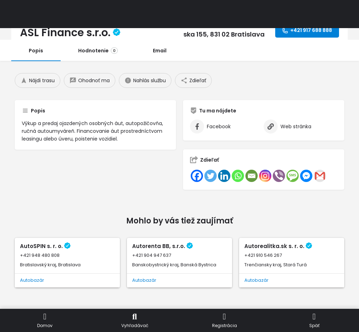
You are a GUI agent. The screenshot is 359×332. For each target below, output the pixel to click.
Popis (36, 50)
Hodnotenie (98, 50)
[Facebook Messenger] (306, 176)
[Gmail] (320, 176)
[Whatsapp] (238, 176)
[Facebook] (197, 176)
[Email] (251, 176)
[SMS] (292, 176)
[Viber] (279, 176)
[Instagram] (265, 176)
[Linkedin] (224, 176)
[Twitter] (210, 176)
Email (160, 50)
